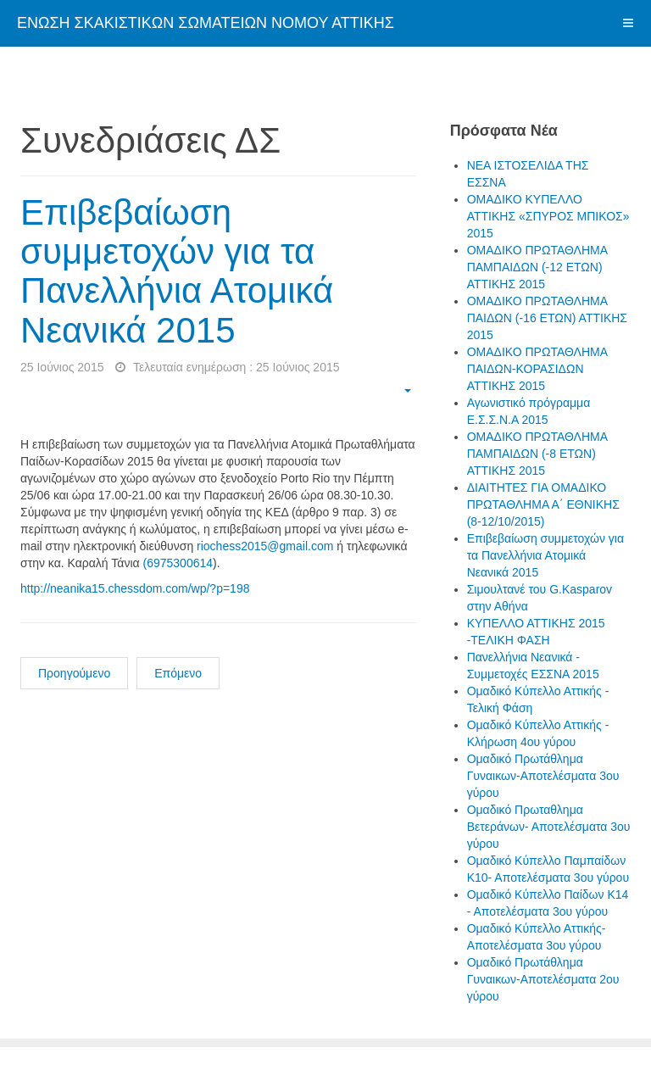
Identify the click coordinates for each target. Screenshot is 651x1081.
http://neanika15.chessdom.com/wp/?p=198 (134, 588)
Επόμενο (178, 673)
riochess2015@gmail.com (265, 546)
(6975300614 (178, 563)
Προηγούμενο (74, 673)
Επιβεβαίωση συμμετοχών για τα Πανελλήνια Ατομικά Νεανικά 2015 (176, 271)
